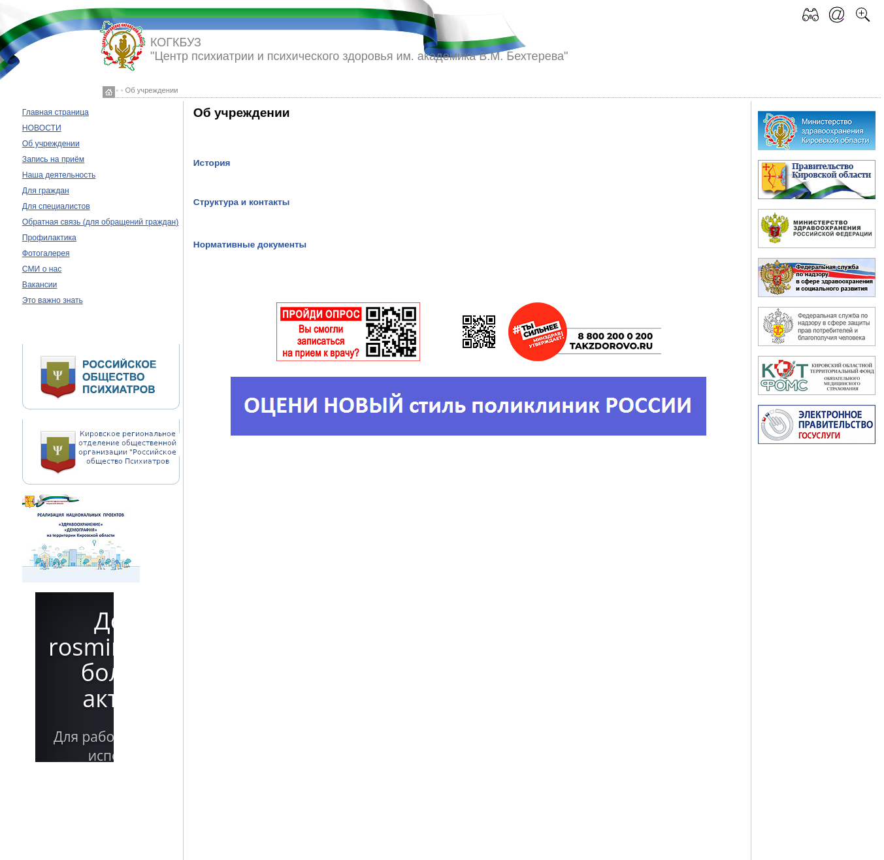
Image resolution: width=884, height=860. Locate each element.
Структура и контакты (241, 202)
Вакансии (39, 284)
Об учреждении (51, 143)
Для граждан (45, 190)
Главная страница (55, 112)
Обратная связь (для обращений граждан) (100, 222)
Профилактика (49, 237)
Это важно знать (52, 300)
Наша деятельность (59, 175)
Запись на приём (53, 159)
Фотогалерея (46, 253)
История (212, 163)
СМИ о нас (42, 269)
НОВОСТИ (41, 128)
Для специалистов (56, 206)
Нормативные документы (249, 244)
